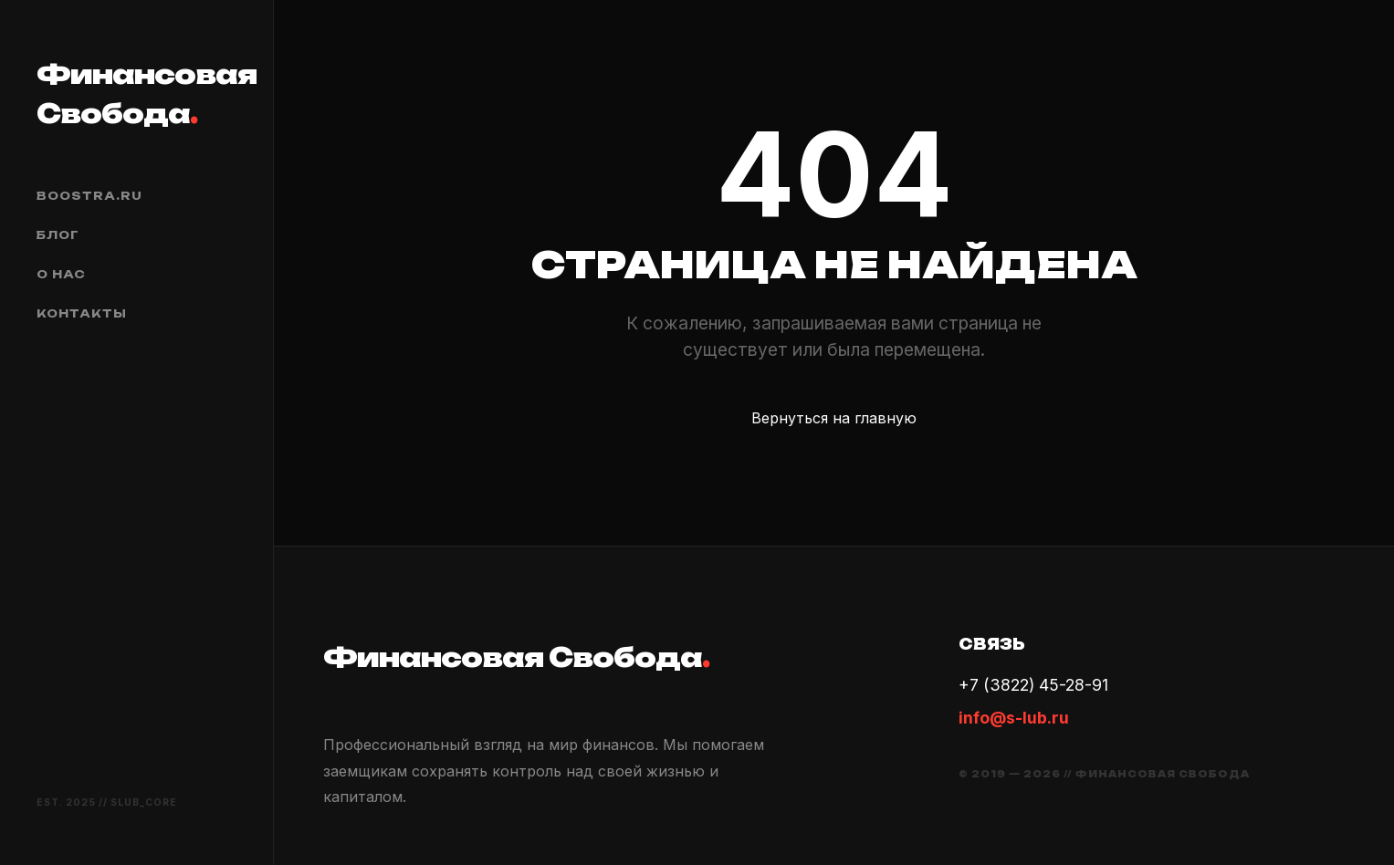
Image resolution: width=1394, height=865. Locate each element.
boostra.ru (89, 196)
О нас (61, 274)
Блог (58, 235)
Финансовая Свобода (136, 93)
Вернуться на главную (834, 418)
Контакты (82, 313)
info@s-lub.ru (1014, 717)
